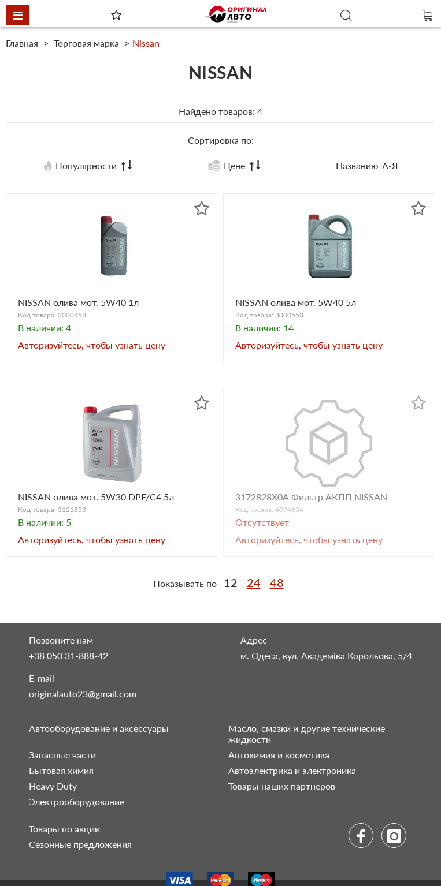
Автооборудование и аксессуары (99, 728)
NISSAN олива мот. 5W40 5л (295, 302)
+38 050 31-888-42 (68, 655)
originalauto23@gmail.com (82, 693)
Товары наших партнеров (281, 785)
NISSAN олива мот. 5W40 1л (78, 302)
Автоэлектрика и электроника (292, 770)
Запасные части (62, 754)
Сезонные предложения (80, 844)
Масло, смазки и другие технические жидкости (306, 734)
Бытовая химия (61, 770)
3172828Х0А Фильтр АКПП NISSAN (311, 496)
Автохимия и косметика (278, 754)
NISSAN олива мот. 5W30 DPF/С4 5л (96, 496)
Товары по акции (64, 828)
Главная (23, 43)
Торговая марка (86, 43)
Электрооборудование (76, 801)
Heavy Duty (53, 785)
